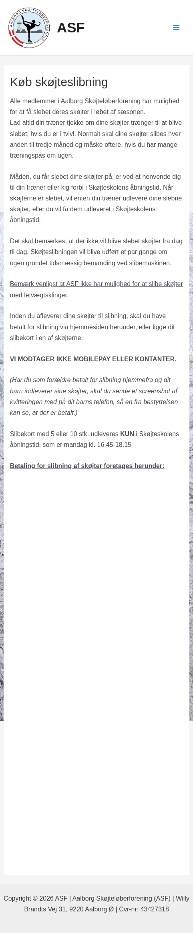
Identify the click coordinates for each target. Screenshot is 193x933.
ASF (71, 27)
